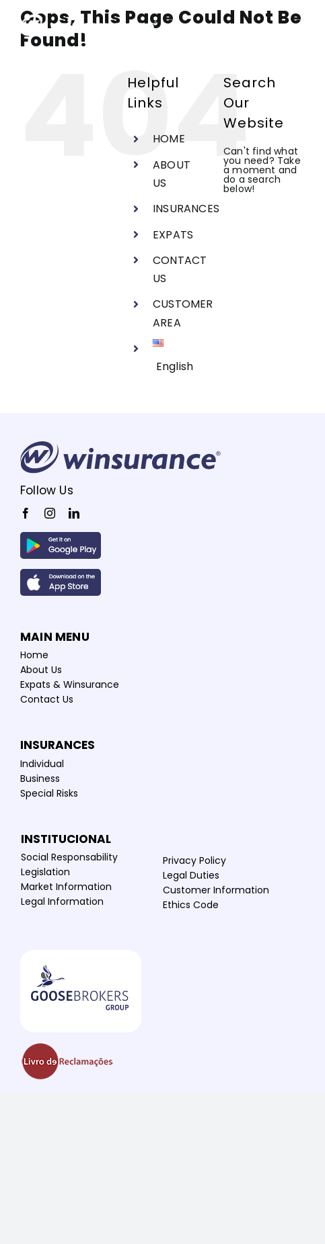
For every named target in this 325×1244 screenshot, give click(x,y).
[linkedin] (74, 513)
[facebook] (25, 513)
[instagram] (49, 513)
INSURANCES (186, 208)
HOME (169, 138)
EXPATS (173, 234)
